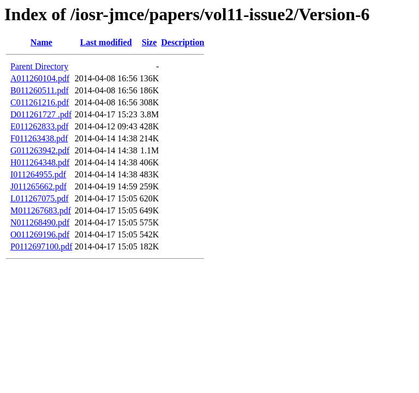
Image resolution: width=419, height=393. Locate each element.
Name (41, 42)
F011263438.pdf (39, 138)
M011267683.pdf (40, 210)
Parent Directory (39, 66)
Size (149, 42)
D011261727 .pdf (40, 114)
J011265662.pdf (38, 186)
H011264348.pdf (39, 162)
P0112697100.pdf (41, 246)
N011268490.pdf (39, 222)
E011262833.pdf (39, 126)
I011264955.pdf (38, 174)
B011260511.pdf (39, 90)
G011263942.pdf (39, 150)
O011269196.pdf (39, 234)
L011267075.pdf (39, 198)
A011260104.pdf (39, 78)
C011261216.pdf (39, 102)
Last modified (106, 42)
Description (182, 42)
